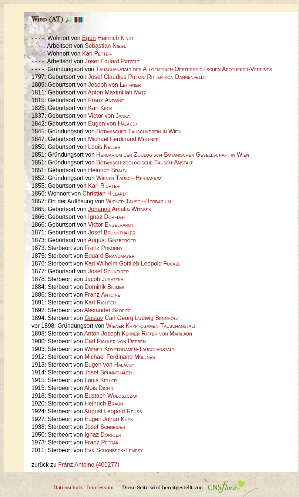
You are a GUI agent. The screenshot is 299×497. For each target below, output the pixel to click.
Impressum (100, 488)
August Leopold (113, 411)
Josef (111, 232)
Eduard (109, 256)
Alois (99, 388)
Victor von (109, 116)
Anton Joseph (138, 333)
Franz (106, 100)
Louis (104, 147)
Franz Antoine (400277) (88, 464)
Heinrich (108, 38)
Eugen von (113, 123)
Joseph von (114, 84)
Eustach (110, 396)
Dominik (104, 287)
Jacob (103, 279)
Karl (96, 53)
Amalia (119, 209)
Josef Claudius (147, 77)
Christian (105, 193)
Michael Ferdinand (123, 139)
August (112, 240)
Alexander (107, 310)
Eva (113, 450)
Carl (115, 341)
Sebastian (105, 46)
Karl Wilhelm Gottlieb (132, 263)
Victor (111, 224)
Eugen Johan (108, 419)
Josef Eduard (112, 61)
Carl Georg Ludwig (131, 318)
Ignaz (106, 217)
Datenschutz (68, 488)
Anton (117, 92)
